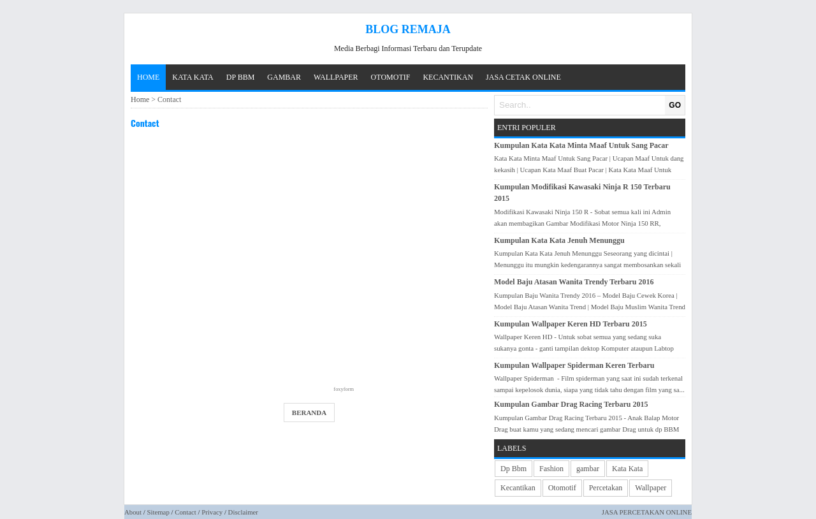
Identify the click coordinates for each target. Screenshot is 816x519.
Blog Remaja (408, 29)
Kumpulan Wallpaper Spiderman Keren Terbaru (574, 365)
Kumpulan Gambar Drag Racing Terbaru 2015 (571, 404)
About (133, 512)
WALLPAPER (336, 77)
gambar (587, 468)
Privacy (211, 512)
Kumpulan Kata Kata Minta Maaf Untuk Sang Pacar (581, 145)
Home (148, 77)
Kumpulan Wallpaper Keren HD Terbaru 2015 (570, 323)
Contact (145, 122)
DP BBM (240, 77)
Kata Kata (627, 468)
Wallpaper (650, 487)
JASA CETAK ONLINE (523, 77)
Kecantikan (518, 487)
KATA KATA (192, 77)
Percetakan (606, 487)
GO (675, 105)
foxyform (343, 389)
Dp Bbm (513, 468)
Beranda (309, 412)
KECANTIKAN (448, 77)
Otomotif (562, 487)
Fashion (551, 468)
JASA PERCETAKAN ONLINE (647, 512)
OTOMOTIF (391, 77)
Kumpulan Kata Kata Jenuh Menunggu (559, 240)
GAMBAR (284, 77)
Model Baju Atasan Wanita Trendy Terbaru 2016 (574, 281)
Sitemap (158, 512)
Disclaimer (243, 512)
